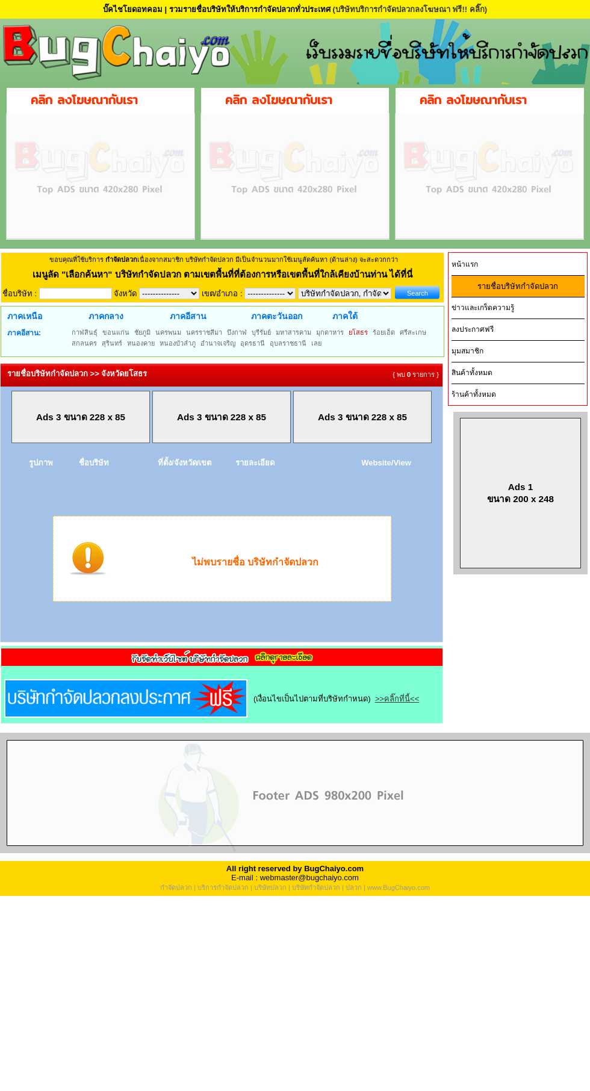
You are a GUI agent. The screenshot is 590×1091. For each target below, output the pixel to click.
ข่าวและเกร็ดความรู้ (483, 307)
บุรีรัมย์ (261, 332)
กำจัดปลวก (176, 887)
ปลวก (354, 887)
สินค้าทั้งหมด (472, 372)
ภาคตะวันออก (276, 316)
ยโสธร (358, 332)
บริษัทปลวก (270, 887)
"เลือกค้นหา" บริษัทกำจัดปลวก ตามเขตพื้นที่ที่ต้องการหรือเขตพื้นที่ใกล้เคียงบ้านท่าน (225, 274)
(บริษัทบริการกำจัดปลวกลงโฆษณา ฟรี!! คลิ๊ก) (409, 9)
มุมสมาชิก (467, 351)
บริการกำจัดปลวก (223, 887)
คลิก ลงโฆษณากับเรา (84, 99)
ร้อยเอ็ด (384, 332)
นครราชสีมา (204, 332)
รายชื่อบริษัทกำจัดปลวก (517, 286)
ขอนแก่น (115, 332)
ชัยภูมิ (142, 332)
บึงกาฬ (237, 332)
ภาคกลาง (105, 316)
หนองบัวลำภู (178, 343)
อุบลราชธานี (288, 343)
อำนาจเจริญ (217, 343)
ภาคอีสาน (188, 316)
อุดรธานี (252, 343)
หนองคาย (141, 343)
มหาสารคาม (293, 332)
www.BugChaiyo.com (398, 887)
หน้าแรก (465, 264)
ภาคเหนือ (24, 316)
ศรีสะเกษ (413, 332)
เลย (316, 343)
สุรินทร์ (112, 343)
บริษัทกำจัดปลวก (316, 887)
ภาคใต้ (345, 316)
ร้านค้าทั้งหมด (474, 394)
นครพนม (168, 332)
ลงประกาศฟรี (473, 329)
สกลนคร (84, 343)
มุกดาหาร (330, 332)
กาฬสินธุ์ (85, 332)
